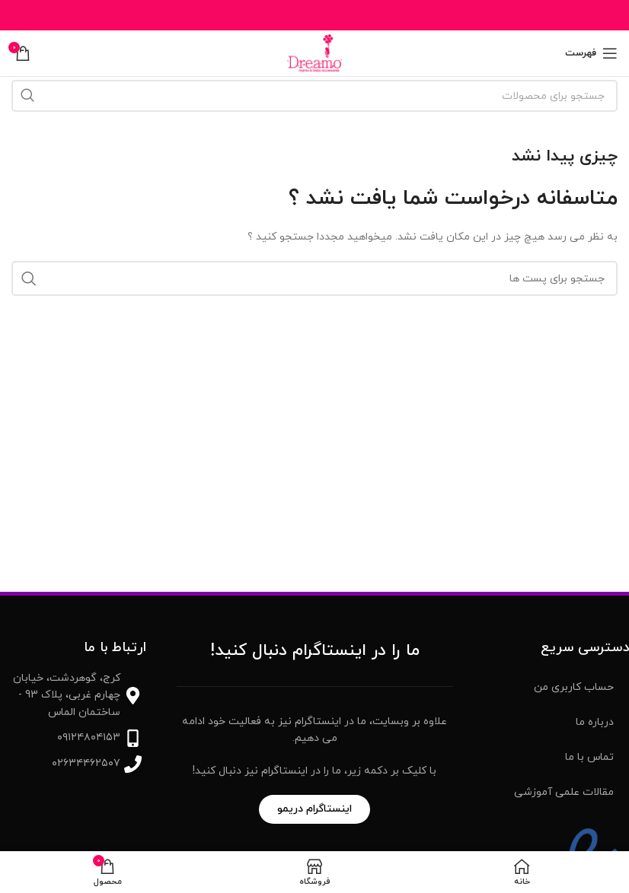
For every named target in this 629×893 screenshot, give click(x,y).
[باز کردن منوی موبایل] (591, 53)
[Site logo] (314, 52)
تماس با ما (589, 757)
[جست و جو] (314, 96)
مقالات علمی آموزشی (564, 792)
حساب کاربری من (574, 687)
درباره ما (595, 722)
